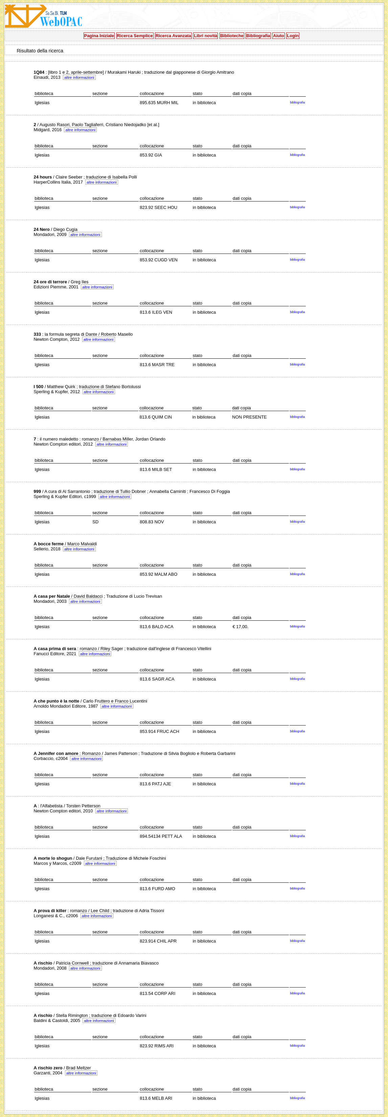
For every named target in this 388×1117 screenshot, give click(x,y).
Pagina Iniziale (99, 35)
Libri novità (205, 35)
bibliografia (297, 102)
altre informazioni (79, 77)
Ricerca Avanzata (173, 35)
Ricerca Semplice (135, 35)
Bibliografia (258, 35)
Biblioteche (232, 35)
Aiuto (278, 35)
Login (293, 35)
